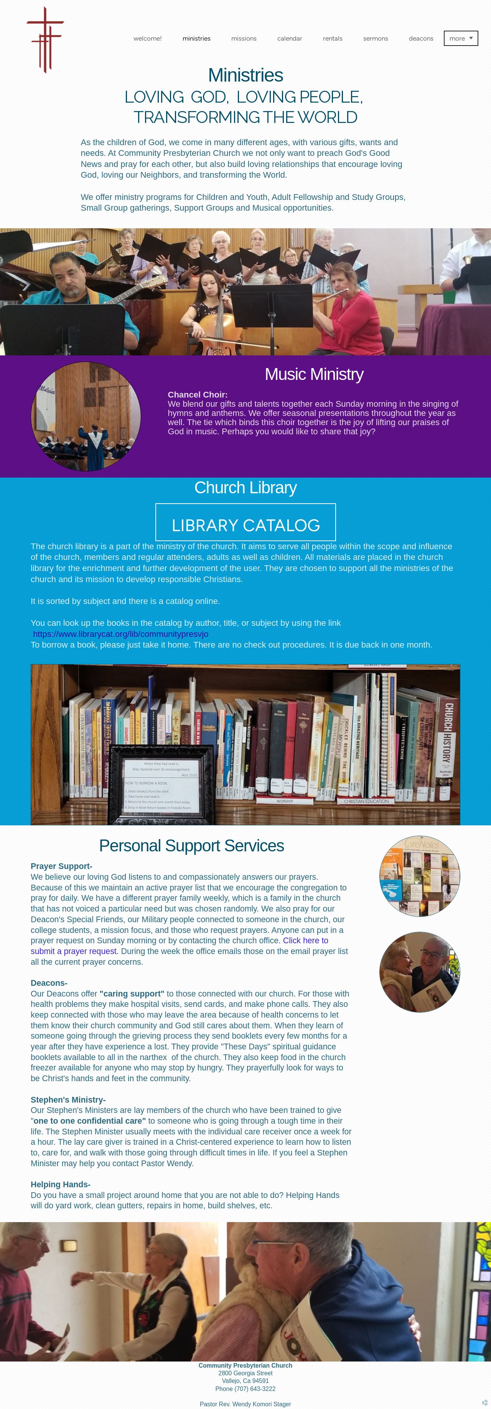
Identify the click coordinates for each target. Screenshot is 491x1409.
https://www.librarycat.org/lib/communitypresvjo (120, 634)
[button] (245, 522)
